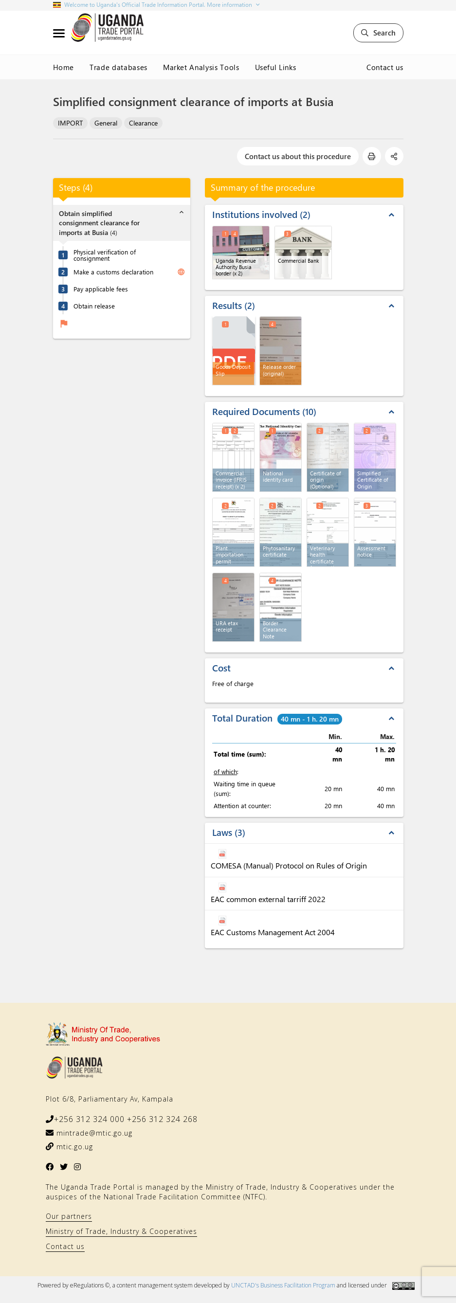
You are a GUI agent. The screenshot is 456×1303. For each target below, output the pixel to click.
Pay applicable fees (100, 289)
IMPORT (70, 122)
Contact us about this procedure (298, 156)
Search (378, 32)
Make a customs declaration (113, 272)
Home (63, 67)
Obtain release (94, 306)
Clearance (143, 122)
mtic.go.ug (73, 1146)
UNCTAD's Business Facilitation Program (283, 1285)
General (105, 122)
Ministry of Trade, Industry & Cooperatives (121, 1231)
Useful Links (275, 67)
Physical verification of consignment (104, 255)
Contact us (384, 67)
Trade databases (118, 67)
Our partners (69, 1216)
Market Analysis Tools (201, 67)
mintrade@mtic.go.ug (93, 1133)
